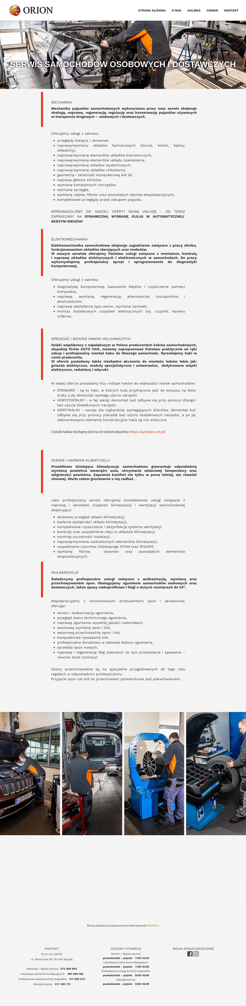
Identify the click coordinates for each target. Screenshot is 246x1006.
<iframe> (123, 911)
